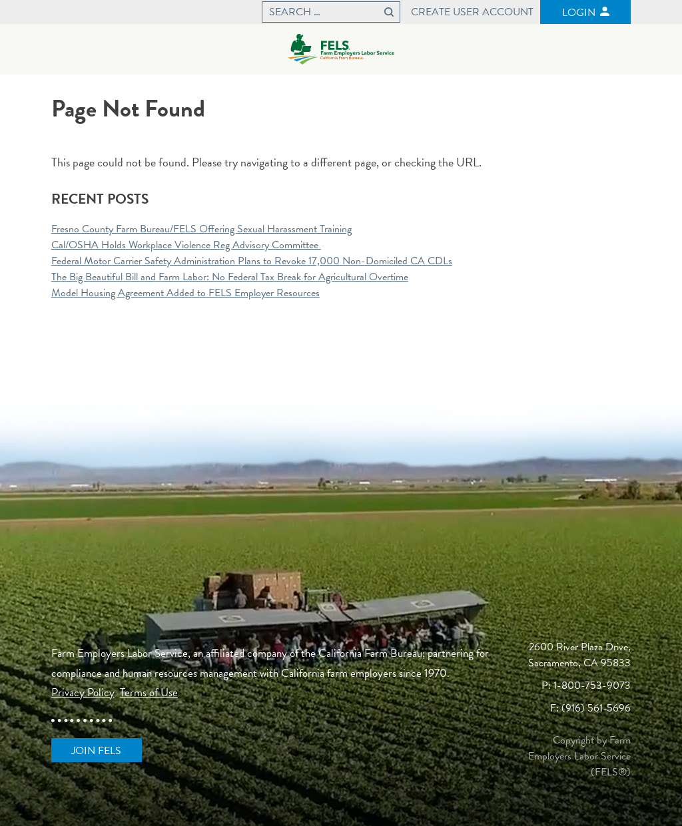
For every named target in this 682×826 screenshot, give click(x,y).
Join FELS (96, 751)
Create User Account (472, 12)
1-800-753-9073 (592, 686)
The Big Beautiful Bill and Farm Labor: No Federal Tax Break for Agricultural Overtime (229, 277)
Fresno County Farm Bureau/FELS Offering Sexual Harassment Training (201, 229)
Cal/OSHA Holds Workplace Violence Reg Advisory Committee (186, 245)
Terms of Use (149, 692)
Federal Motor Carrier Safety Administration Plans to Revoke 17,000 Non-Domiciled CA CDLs (251, 261)
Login (578, 13)
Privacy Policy (83, 692)
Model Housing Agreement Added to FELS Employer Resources (185, 293)
